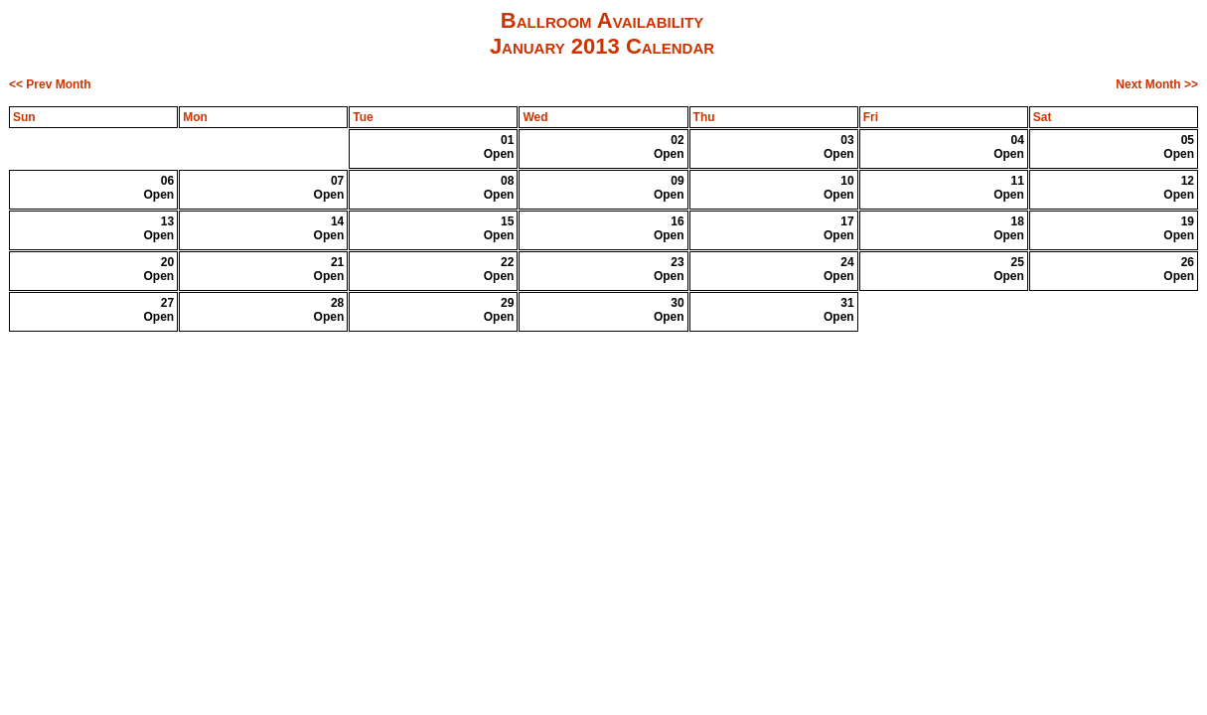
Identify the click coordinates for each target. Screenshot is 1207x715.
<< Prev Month (50, 84)
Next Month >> (1157, 84)
